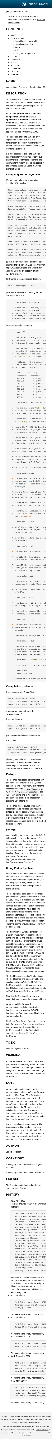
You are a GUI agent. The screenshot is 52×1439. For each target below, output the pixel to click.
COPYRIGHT (16, 68)
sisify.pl (18, 50)
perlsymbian (11, 11)
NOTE (13, 62)
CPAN (26, 11)
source (20, 11)
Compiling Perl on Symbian (27, 41)
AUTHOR (15, 65)
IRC (12, 1433)
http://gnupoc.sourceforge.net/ (19, 859)
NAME (13, 35)
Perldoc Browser (35, 4)
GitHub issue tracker (16, 1419)
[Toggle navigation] (5, 4)
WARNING (15, 59)
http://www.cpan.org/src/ (16, 268)
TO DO (14, 56)
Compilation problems (24, 44)
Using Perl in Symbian (25, 53)
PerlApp (18, 47)
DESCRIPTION (17, 38)
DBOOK (36, 1416)
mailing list (4, 1433)
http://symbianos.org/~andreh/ (19, 862)
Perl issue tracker (42, 1430)
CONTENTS (14, 29)
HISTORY (15, 74)
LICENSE (15, 71)
